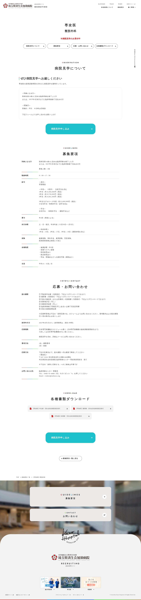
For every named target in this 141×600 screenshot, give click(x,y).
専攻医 (112, 4)
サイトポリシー (78, 595)
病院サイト (131, 4)
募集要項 (121, 7)
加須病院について (107, 7)
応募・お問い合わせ (83, 46)
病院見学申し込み (72, 129)
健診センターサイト (23, 595)
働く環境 (132, 7)
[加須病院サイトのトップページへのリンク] (25, 5)
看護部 (120, 4)
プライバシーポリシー (63, 595)
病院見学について (35, 46)
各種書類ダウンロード (106, 46)
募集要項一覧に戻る (69, 458)
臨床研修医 (101, 4)
